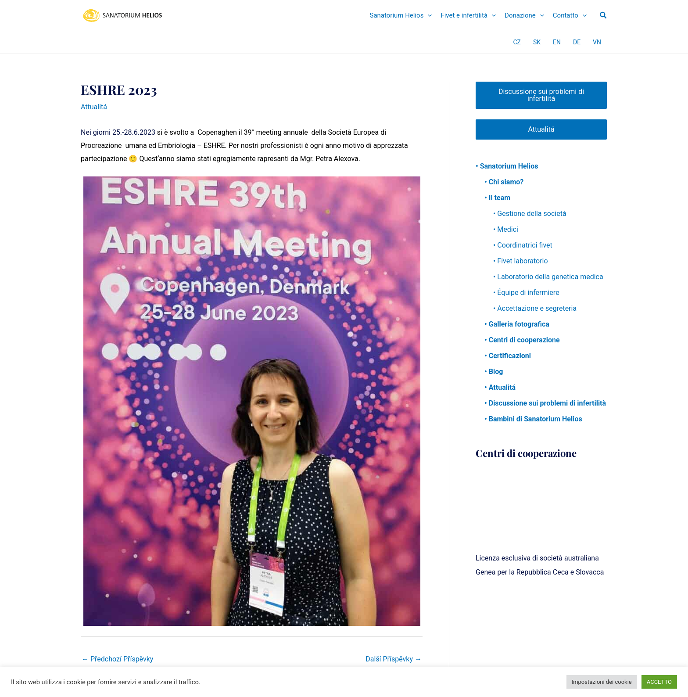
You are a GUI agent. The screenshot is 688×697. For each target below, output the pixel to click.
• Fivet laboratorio (520, 261)
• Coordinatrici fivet (522, 245)
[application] (427, 15)
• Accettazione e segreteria (535, 308)
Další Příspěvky (394, 659)
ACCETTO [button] (659, 682)
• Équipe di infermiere (526, 292)
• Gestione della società (529, 213)
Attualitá (94, 107)
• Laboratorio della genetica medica (548, 277)
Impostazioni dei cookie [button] (602, 682)
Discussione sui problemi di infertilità (541, 95)
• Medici (505, 229)
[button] (603, 15)
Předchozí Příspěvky (117, 659)
